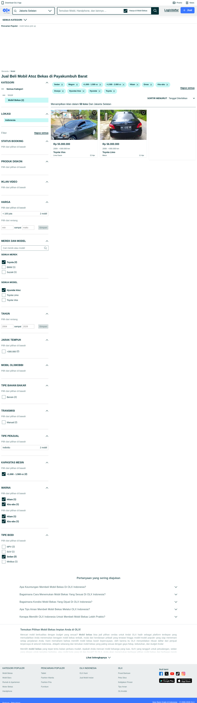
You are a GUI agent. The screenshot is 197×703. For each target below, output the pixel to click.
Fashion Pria (46, 682)
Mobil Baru (6, 678)
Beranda (5, 71)
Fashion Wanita (47, 678)
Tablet (43, 673)
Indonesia (10, 120)
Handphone (7, 691)
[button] (11, 3)
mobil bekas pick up (27, 26)
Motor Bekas (7, 687)
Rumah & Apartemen (11, 682)
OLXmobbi (122, 691)
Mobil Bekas (7, 673)
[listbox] (62, 85)
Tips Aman (122, 687)
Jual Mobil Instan (87, 678)
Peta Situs (122, 678)
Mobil (13, 71)
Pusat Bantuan (124, 673)
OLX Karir (84, 673)
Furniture (45, 687)
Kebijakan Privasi (125, 682)
